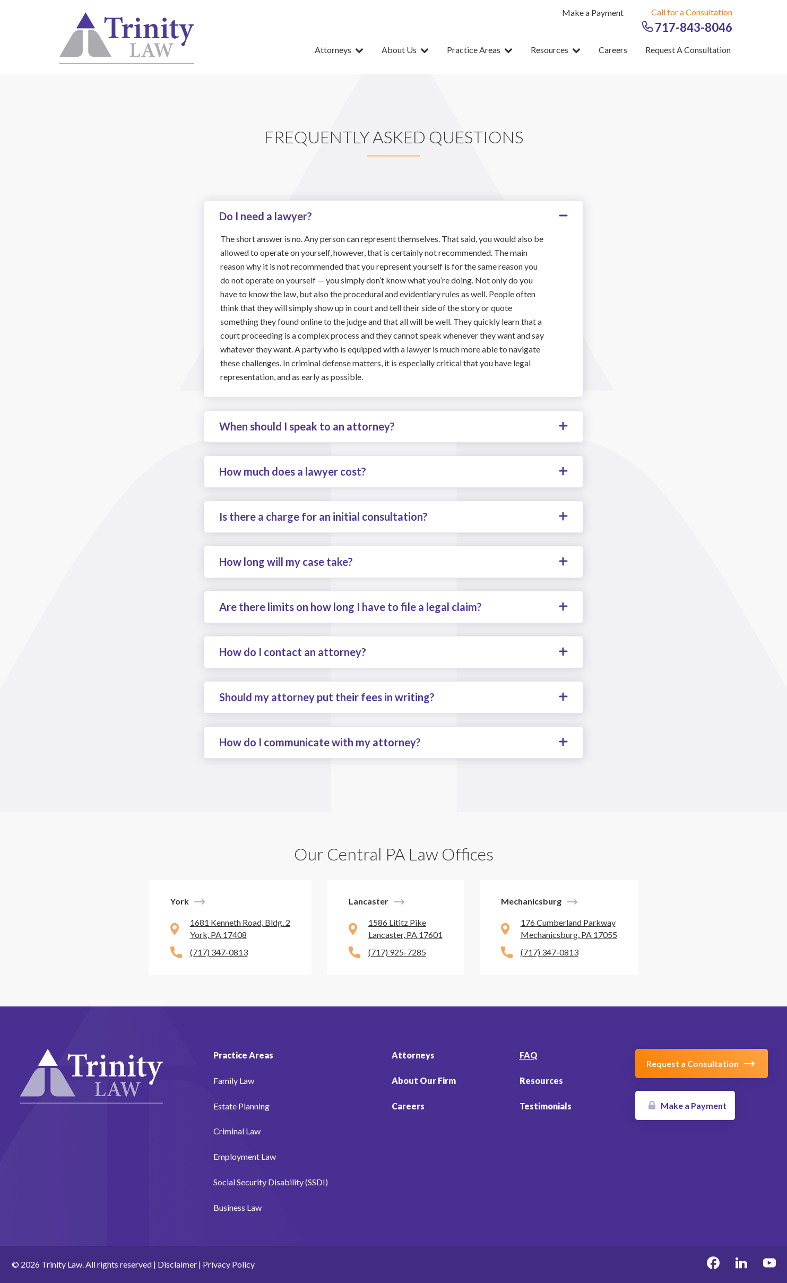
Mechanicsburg (531, 901)
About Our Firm (424, 1080)
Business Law (237, 1207)
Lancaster (368, 901)
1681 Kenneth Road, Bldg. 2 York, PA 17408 (240, 928)
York (179, 901)
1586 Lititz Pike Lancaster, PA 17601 (405, 928)
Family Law (233, 1080)
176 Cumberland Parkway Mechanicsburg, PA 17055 (569, 928)
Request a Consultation (688, 50)
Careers (613, 50)
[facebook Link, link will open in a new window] (713, 1264)
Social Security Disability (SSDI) (270, 1182)
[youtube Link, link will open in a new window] (769, 1264)
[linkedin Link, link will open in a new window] (741, 1264)
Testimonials (546, 1106)
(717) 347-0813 (219, 952)
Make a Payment (593, 12)
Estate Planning (241, 1106)
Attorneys (339, 50)
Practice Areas (480, 50)
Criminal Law (237, 1131)
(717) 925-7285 (397, 952)
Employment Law (244, 1156)
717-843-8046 (687, 27)
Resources (556, 50)
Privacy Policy (229, 1264)
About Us (405, 50)
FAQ (529, 1055)
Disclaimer (177, 1264)
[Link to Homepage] (91, 1075)
